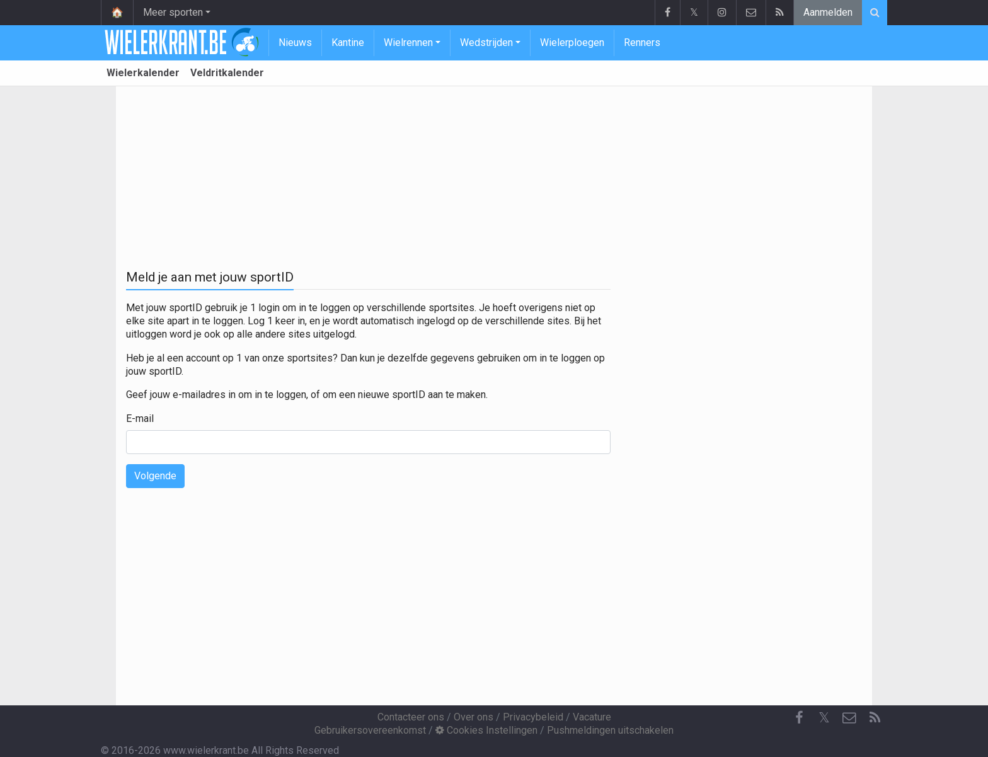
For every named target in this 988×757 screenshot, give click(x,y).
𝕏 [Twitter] (824, 718)
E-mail (140, 418)
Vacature (592, 717)
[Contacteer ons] (849, 718)
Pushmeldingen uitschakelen (610, 730)
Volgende (155, 476)
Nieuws (295, 42)
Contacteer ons (410, 717)
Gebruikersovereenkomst (370, 730)
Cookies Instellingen (486, 730)
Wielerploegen (572, 42)
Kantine (347, 42)
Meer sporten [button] (173, 12)
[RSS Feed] (874, 718)
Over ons (473, 717)
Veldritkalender (227, 73)
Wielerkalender (143, 73)
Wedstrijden (486, 42)
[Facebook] (799, 718)
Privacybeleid (533, 717)
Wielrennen (408, 42)
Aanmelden (828, 12)
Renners (642, 42)
